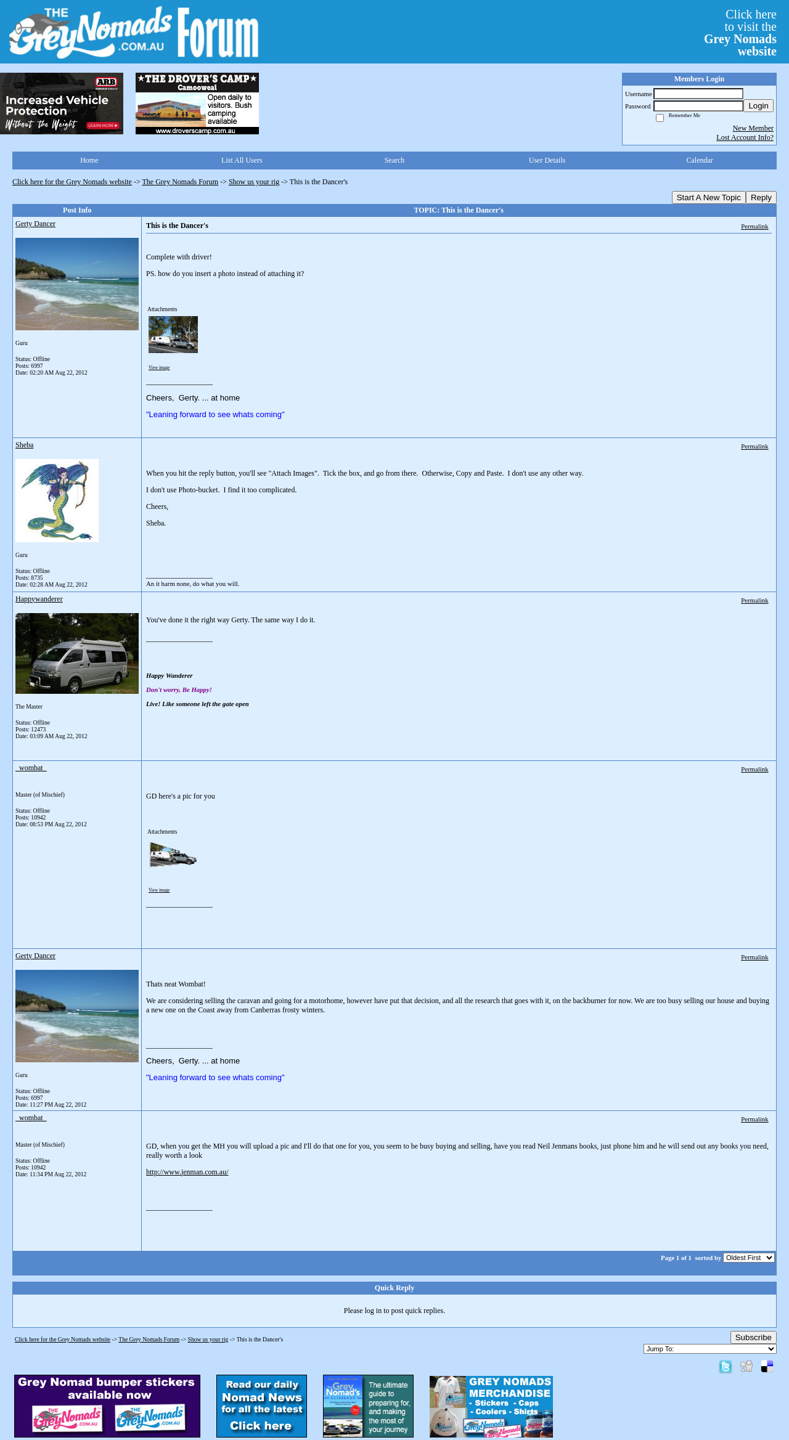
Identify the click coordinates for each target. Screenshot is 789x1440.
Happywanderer (39, 599)
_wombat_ (31, 767)
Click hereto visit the (740, 32)
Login (758, 105)
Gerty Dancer (35, 223)
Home (89, 160)
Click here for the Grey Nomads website (72, 181)
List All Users (242, 160)
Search (395, 160)
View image (159, 367)
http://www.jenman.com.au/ (187, 1172)
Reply (761, 197)
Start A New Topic (709, 197)
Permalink (754, 226)
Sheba (24, 445)
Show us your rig (254, 181)
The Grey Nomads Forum (180, 181)
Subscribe (753, 1337)
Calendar (700, 160)
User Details (547, 160)
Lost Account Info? (745, 137)
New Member (753, 128)
